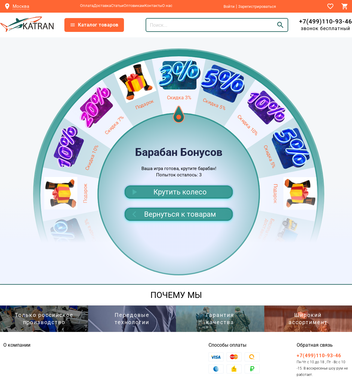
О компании (16, 345)
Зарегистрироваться (257, 6)
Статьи (117, 5)
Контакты (153, 5)
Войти (229, 6)
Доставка (102, 5)
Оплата (87, 5)
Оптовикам (134, 5)
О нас (167, 5)
